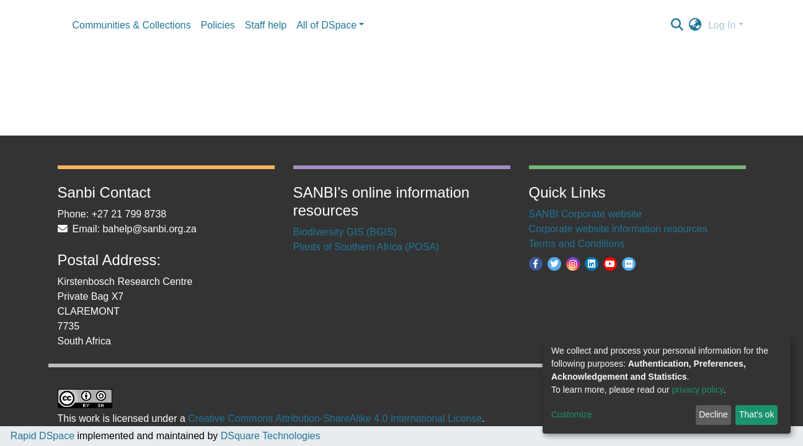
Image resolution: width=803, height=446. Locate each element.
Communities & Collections (132, 25)
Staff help (265, 25)
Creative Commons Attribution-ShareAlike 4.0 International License (335, 418)
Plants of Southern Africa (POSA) (366, 247)
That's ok (756, 414)
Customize (571, 414)
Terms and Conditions (577, 243)
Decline (713, 414)
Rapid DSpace (42, 436)
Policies (218, 25)
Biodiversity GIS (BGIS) (345, 232)
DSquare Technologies (269, 436)
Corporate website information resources (618, 229)
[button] (695, 25)
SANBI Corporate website (585, 214)
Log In (721, 25)
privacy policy (698, 390)
